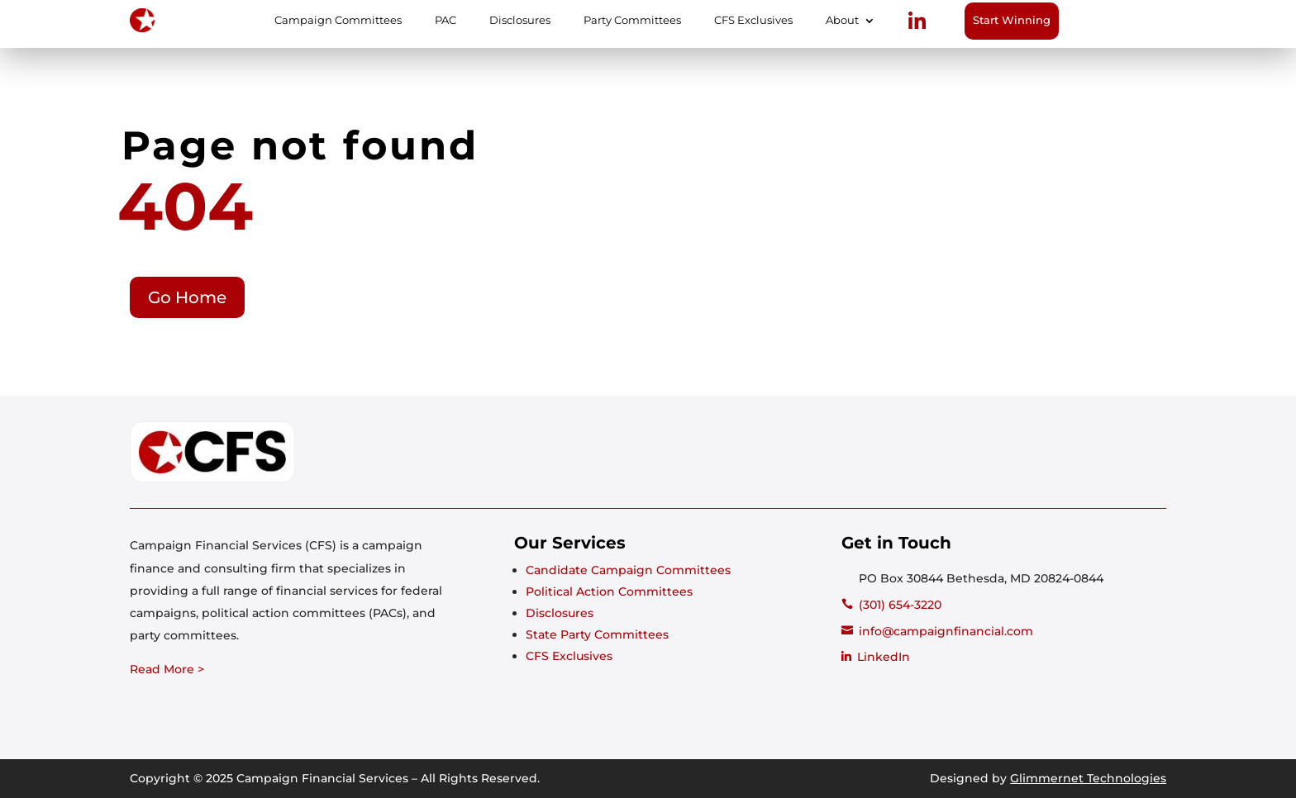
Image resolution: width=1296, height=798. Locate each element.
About (842, 20)
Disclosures (519, 20)
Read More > (167, 669)
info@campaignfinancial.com (946, 631)
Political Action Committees (609, 591)
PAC (445, 20)
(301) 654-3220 (900, 604)
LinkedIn (883, 656)
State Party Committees (597, 634)
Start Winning (1012, 20)
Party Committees (632, 20)
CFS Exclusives (753, 20)
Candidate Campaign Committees (628, 570)
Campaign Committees (338, 20)
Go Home (187, 297)
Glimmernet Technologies (1088, 778)
